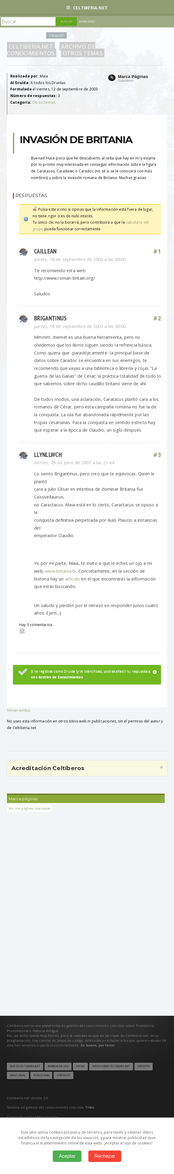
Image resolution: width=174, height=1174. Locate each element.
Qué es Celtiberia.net (25, 1066)
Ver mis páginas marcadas (29, 808)
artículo (72, 579)
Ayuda (80, 1066)
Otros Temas (83, 53)
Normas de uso (58, 1066)
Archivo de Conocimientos (51, 49)
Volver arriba (18, 710)
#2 (157, 318)
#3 (157, 455)
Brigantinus (50, 318)
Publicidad (41, 1075)
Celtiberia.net (87, 8)
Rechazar (104, 1156)
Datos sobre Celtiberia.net (111, 1066)
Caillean (45, 251)
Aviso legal (18, 1075)
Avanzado (87, 22)
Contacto (63, 1075)
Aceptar (67, 1156)
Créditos (144, 1066)
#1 (157, 251)
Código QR (56, 35)
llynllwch (48, 455)
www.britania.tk (60, 571)
